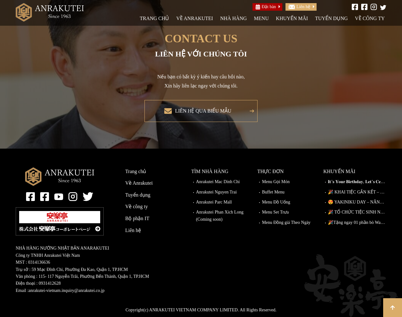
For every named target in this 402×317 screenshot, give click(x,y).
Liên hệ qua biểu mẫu (203, 111)
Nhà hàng (233, 18)
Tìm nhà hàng (209, 171)
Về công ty (370, 18)
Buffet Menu (273, 192)
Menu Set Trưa (275, 212)
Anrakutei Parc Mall (214, 202)
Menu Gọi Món (276, 181)
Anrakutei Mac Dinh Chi (218, 181)
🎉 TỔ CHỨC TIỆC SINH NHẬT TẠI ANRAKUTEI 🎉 (357, 212)
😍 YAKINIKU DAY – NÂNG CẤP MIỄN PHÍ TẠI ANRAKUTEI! (357, 202)
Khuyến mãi (292, 18)
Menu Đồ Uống (276, 202)
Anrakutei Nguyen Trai (216, 192)
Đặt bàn (266, 6)
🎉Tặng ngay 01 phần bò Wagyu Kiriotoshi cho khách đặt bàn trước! (357, 222)
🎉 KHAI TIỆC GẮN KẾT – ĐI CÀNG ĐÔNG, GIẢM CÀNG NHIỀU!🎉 (357, 192)
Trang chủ (154, 18)
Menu (261, 18)
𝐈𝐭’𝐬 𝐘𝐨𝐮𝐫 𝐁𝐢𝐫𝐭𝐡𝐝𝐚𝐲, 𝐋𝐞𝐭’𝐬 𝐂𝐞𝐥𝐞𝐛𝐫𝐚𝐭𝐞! (357, 181)
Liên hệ (299, 6)
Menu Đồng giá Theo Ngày (286, 222)
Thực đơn (270, 171)
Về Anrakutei (194, 18)
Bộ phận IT (137, 218)
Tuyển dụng (331, 18)
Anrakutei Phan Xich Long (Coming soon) (219, 215)
